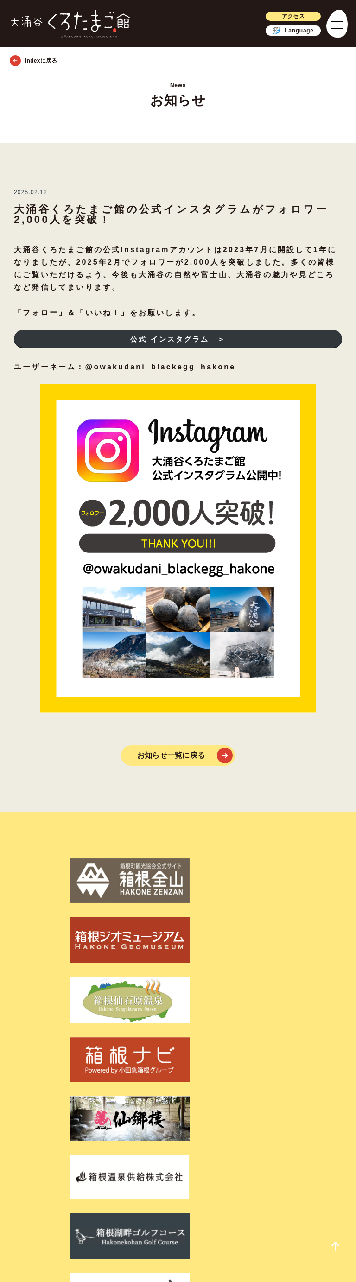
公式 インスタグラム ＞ (177, 339)
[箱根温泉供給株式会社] (135, 914)
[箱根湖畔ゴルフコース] (220, 914)
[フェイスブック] (151, 1144)
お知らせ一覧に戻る (171, 755)
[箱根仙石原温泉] (220, 872)
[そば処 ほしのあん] (305, 914)
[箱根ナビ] (305, 872)
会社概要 (178, 1120)
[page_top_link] (328, 1245)
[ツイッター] (176, 1144)
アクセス (286, 16)
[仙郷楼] (50, 914)
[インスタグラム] (203, 1144)
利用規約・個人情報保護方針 (177, 1109)
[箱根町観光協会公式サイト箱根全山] (50, 872)
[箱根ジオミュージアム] (135, 872)
